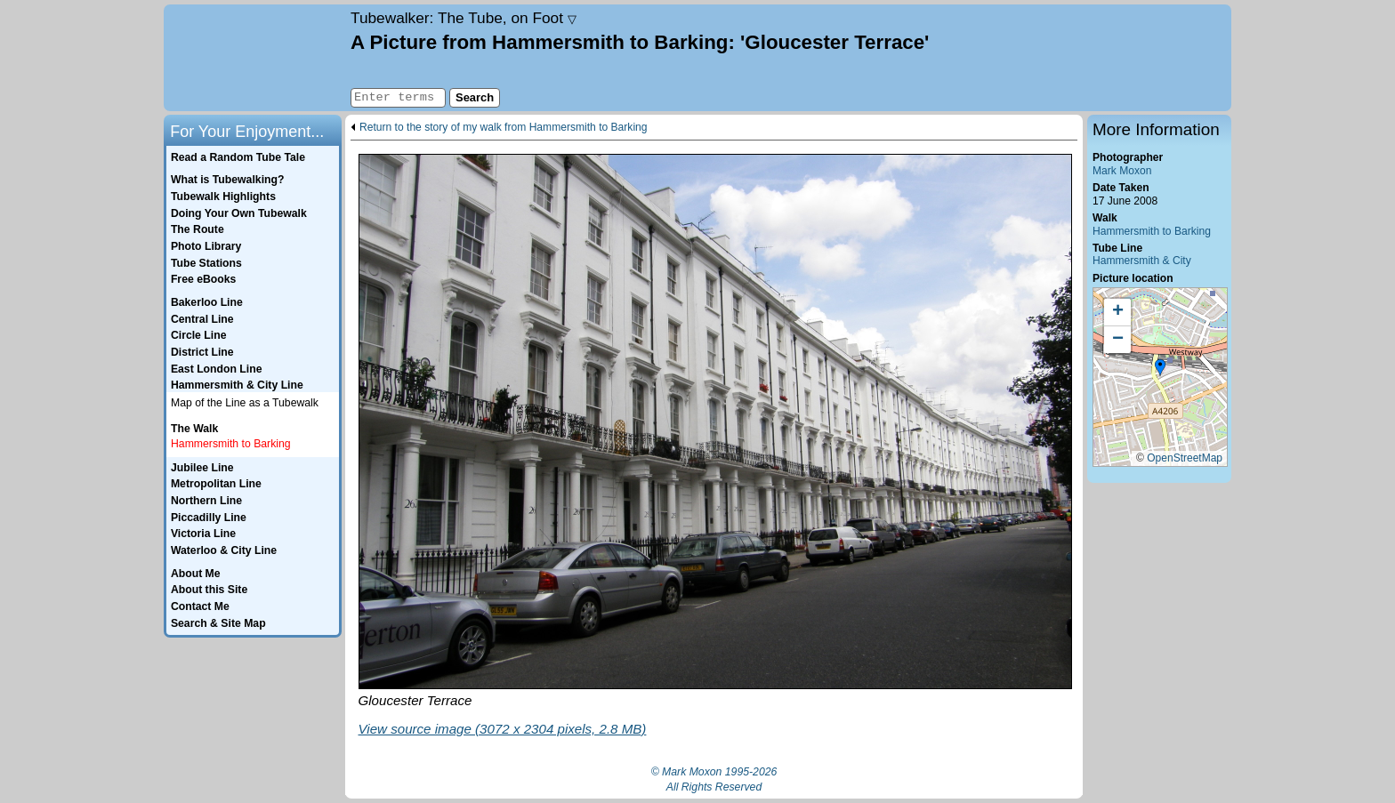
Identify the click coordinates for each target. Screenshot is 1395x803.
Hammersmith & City (1142, 260)
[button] (1160, 368)
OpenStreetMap (1184, 458)
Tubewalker (464, 18)
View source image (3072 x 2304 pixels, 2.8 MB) (503, 728)
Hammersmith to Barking (1152, 231)
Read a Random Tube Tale (238, 157)
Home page (255, 58)
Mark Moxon (1122, 171)
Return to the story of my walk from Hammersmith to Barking (503, 127)
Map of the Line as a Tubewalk (245, 403)
